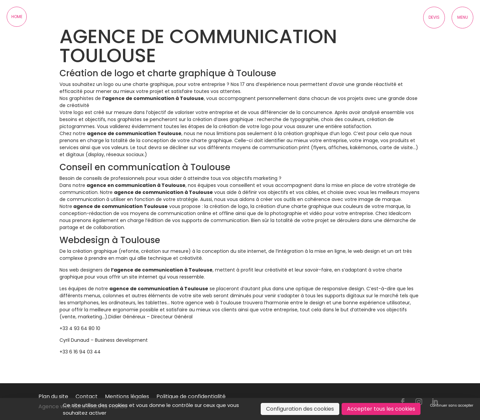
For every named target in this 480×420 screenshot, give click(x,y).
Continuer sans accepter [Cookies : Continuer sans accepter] (451, 405)
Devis (434, 17)
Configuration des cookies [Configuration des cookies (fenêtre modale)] (300, 409)
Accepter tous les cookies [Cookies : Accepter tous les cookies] (381, 409)
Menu (462, 17)
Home (16, 16)
